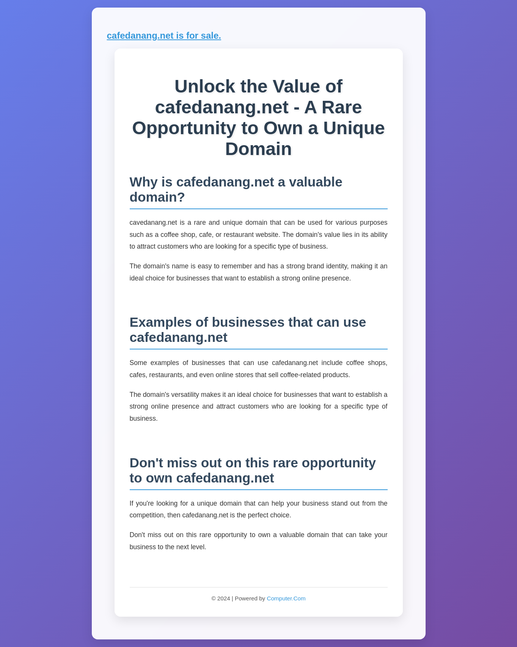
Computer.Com (286, 598)
